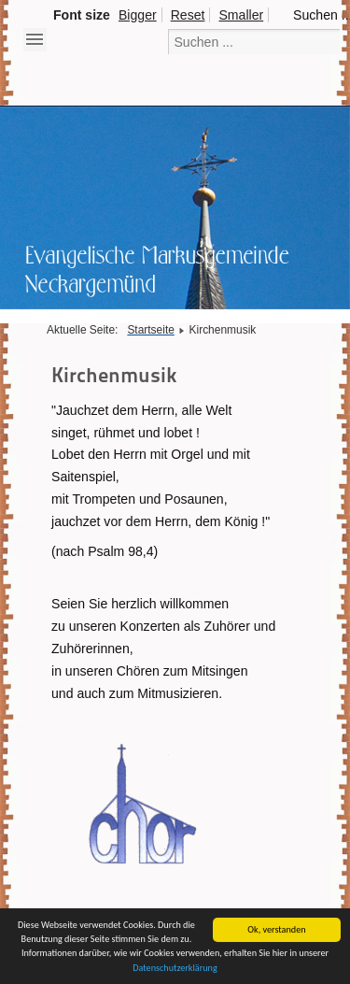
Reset (188, 14)
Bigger (138, 14)
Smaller (240, 14)
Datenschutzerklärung (175, 969)
